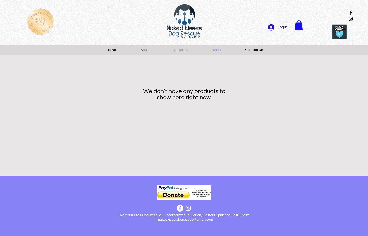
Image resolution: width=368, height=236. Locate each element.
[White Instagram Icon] (188, 208)
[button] (299, 25)
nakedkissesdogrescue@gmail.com (185, 219)
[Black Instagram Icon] (350, 19)
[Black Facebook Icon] (350, 12)
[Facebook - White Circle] (180, 208)
